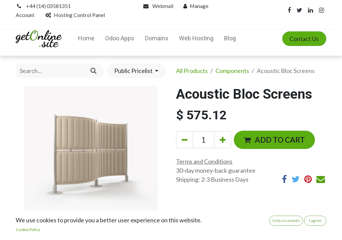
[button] (274, 140)
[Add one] (222, 139)
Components (232, 70)
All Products (192, 70)
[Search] (93, 71)
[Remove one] (184, 139)
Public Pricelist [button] (134, 70)
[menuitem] (86, 39)
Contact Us (304, 38)
